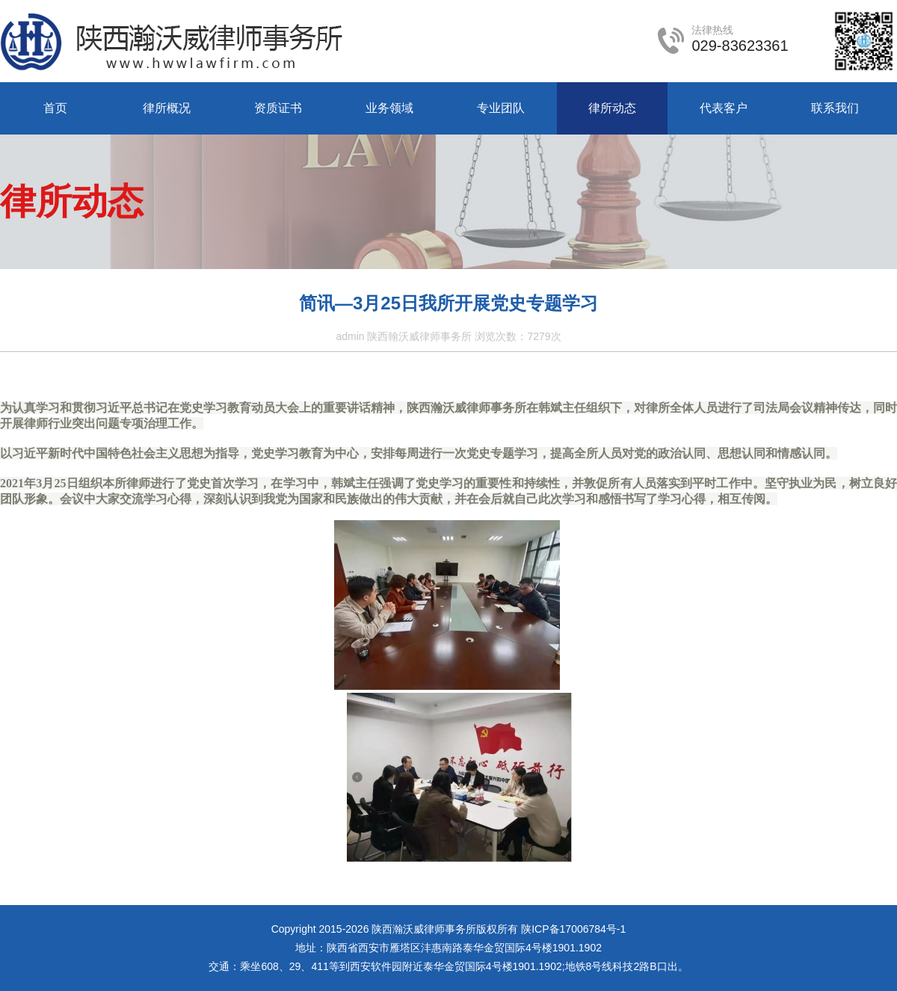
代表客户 (724, 108)
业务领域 (389, 108)
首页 (55, 108)
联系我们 (835, 108)
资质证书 (278, 108)
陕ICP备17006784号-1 (573, 929)
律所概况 (167, 108)
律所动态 (612, 108)
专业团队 (501, 108)
